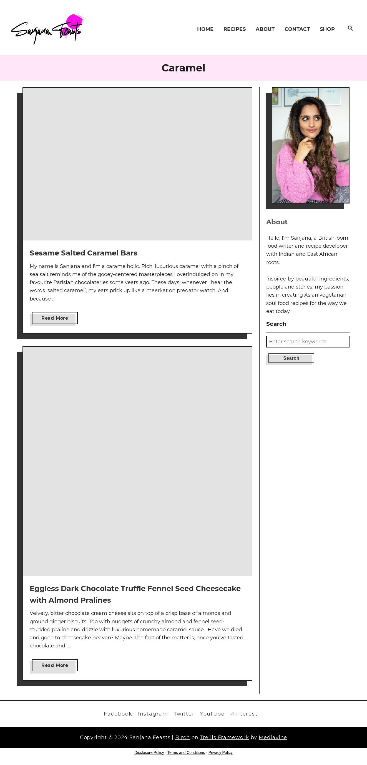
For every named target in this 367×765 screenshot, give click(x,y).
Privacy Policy (220, 752)
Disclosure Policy (149, 752)
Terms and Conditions (186, 752)
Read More (57, 319)
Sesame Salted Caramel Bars (83, 253)
